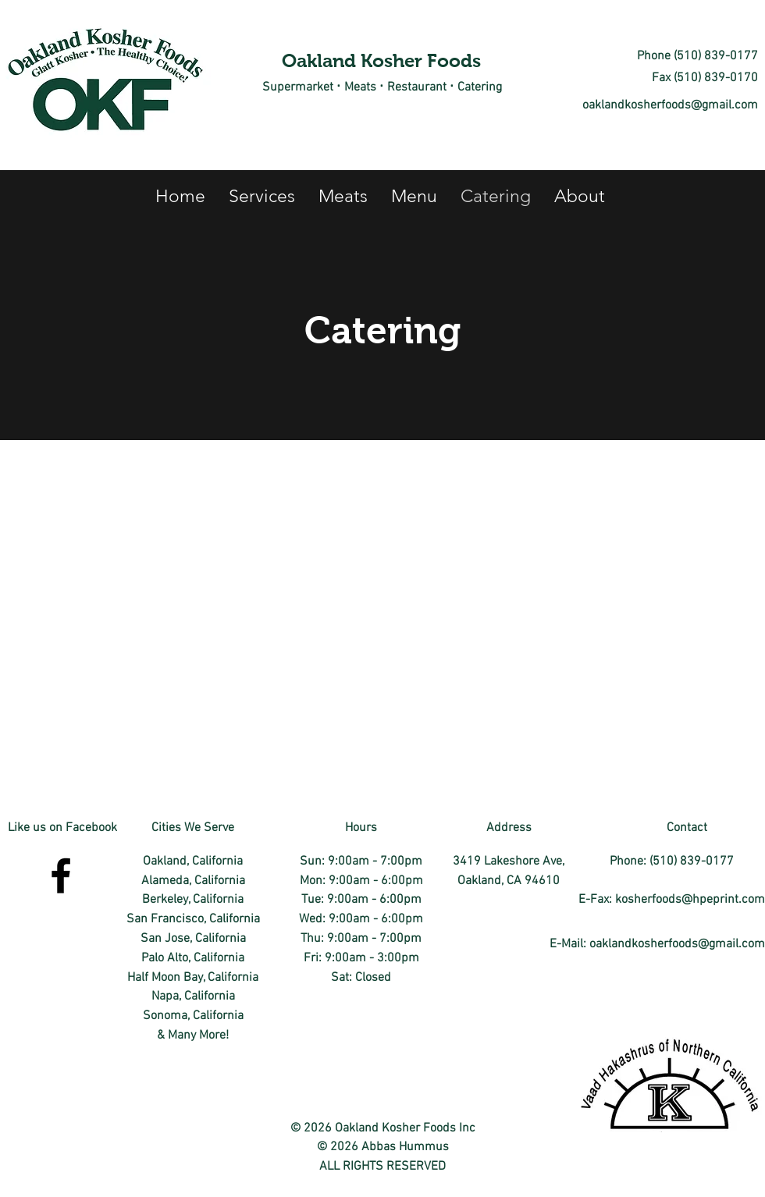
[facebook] (60, 875)
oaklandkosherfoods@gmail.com (670, 105)
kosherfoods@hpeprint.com (690, 900)
